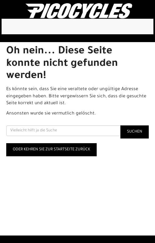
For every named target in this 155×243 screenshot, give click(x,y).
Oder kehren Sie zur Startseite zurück (51, 150)
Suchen (134, 132)
